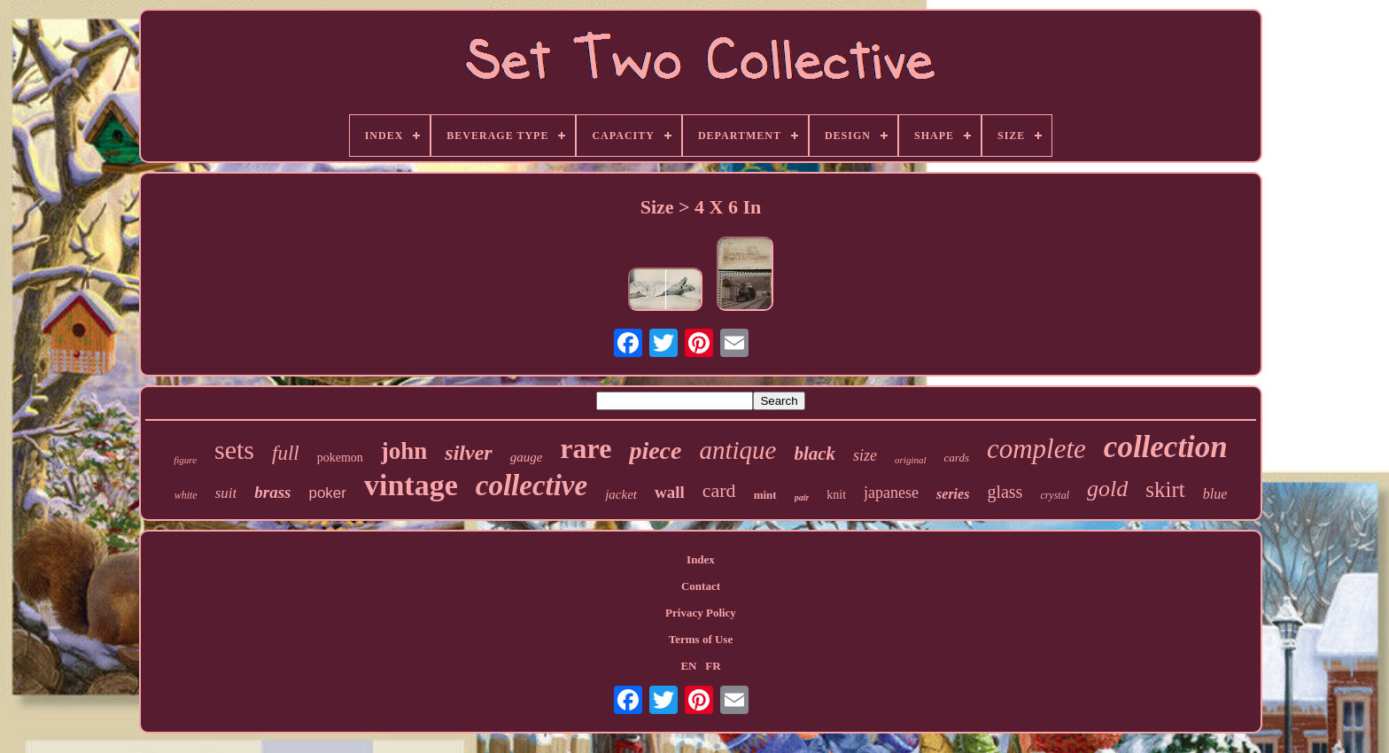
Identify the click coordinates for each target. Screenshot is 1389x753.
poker (327, 493)
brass (272, 492)
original (910, 459)
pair (802, 497)
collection (1166, 447)
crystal (1054, 495)
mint (765, 494)
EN (688, 665)
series (952, 493)
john (404, 451)
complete (1036, 448)
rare (585, 448)
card (719, 490)
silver (468, 452)
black (814, 453)
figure (185, 459)
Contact (700, 586)
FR (712, 665)
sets (234, 449)
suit (226, 493)
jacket (621, 494)
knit (836, 494)
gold (1107, 488)
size (865, 455)
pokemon (340, 457)
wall (670, 492)
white (186, 495)
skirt (1164, 489)
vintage (411, 485)
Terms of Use (701, 639)
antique (737, 450)
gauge (526, 457)
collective (531, 485)
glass (1004, 491)
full (285, 453)
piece (655, 450)
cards (956, 457)
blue (1215, 493)
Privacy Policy (700, 612)
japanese (891, 492)
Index (701, 559)
